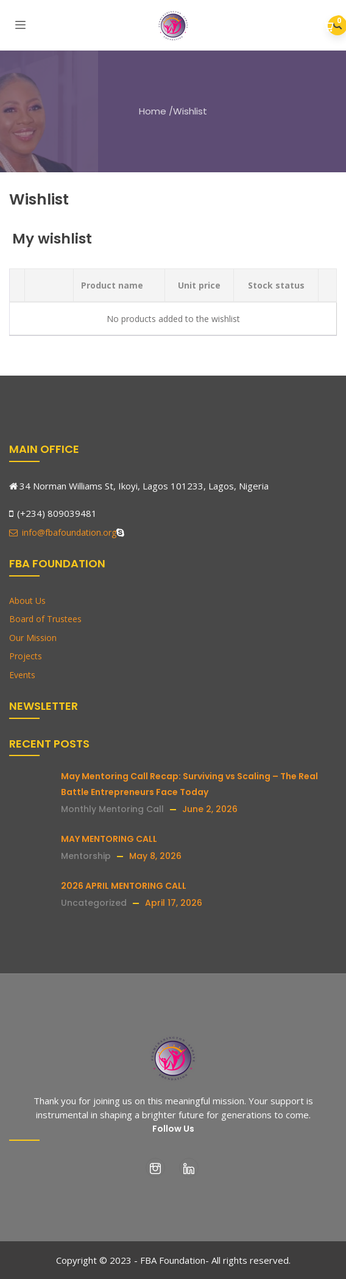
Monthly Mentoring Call (112, 809)
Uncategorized (94, 903)
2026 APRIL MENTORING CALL (123, 886)
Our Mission (33, 637)
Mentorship (86, 856)
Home (152, 111)
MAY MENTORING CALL (109, 839)
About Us (27, 600)
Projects (25, 656)
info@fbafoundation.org (62, 532)
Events (22, 675)
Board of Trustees (45, 619)
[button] (329, 26)
